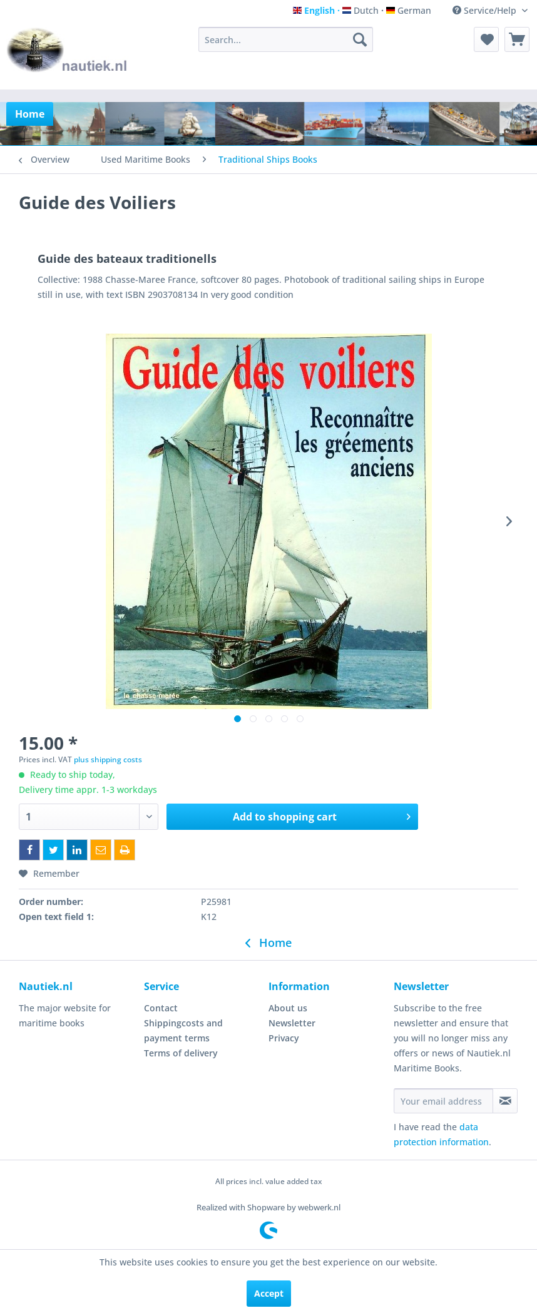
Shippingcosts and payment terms (183, 1030)
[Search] (360, 39)
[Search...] (285, 39)
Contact (161, 1008)
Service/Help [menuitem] (486, 10)
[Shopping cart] (516, 39)
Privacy (283, 1038)
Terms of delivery (181, 1053)
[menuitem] (285, 39)
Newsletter (291, 1023)
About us (287, 1008)
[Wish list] (486, 39)
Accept (269, 1293)
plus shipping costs (108, 759)
